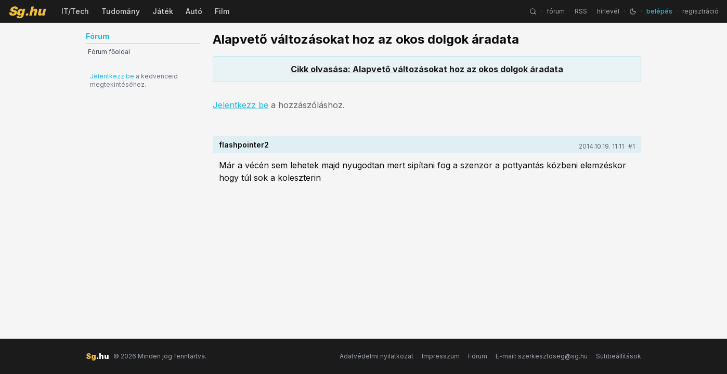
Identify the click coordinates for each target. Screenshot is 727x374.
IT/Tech (75, 11)
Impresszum (441, 356)
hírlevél (608, 11)
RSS (581, 11)
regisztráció (700, 11)
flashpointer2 (244, 144)
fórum (556, 11)
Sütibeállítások (618, 356)
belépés (659, 11)
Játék (162, 11)
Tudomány (120, 11)
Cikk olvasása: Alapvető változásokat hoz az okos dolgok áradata (427, 69)
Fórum (477, 356)
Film (222, 11)
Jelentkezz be (112, 76)
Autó (194, 11)
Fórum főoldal (109, 52)
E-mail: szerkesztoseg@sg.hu (542, 356)
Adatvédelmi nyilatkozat (376, 356)
